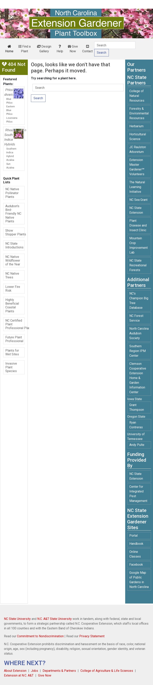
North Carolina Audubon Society (139, 333)
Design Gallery (44, 49)
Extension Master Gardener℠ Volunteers (136, 167)
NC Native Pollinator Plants (12, 192)
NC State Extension (136, 210)
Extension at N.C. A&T (19, 675)
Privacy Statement (91, 636)
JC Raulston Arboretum (137, 149)
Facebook (136, 564)
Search (38, 98)
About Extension (15, 671)
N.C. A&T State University (54, 619)
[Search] (114, 45)
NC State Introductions (14, 245)
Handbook (136, 544)
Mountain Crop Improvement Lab (138, 245)
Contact (87, 49)
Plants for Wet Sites (12, 352)
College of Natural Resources (136, 95)
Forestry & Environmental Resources (139, 113)
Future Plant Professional (14, 339)
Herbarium (136, 126)
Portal (133, 535)
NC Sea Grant (138, 200)
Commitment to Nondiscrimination (40, 636)
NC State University (17, 619)
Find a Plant (24, 49)
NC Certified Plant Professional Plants (15, 324)
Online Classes (135, 554)
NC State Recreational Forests (137, 265)
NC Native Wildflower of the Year (12, 260)
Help (60, 49)
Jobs (34, 671)
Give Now (73, 49)
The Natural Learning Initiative (137, 187)
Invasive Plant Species (11, 367)
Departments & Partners (59, 671)
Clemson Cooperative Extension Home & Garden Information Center (137, 378)
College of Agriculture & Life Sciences (106, 671)
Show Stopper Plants (15, 232)
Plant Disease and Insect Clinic (138, 225)
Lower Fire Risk (12, 288)
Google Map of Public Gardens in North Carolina (139, 580)
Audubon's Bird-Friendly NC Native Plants (13, 213)
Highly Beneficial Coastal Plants (12, 305)
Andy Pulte (136, 445)
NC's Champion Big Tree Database (138, 301)
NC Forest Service (136, 318)
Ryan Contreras (136, 425)
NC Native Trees (12, 275)
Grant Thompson (136, 407)
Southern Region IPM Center (137, 350)
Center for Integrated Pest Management (138, 494)
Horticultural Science (137, 136)
